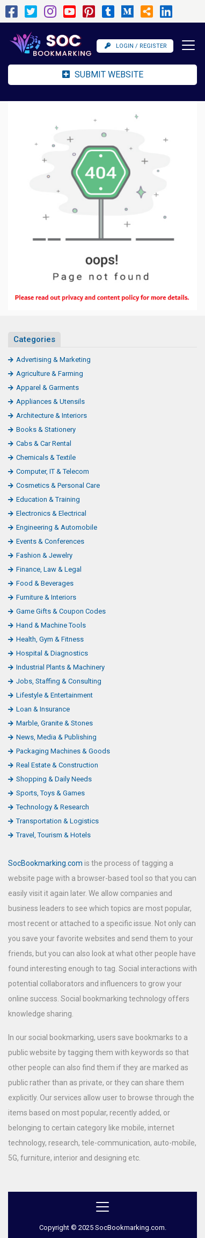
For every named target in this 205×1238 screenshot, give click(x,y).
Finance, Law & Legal (49, 569)
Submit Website (102, 74)
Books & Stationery (46, 429)
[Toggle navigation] (185, 45)
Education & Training (48, 499)
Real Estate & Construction (57, 765)
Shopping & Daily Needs (54, 779)
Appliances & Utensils (50, 401)
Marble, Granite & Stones (54, 723)
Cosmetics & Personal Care (58, 485)
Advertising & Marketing (53, 359)
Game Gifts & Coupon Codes (61, 611)
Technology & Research (52, 807)
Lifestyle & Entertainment (54, 695)
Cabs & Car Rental (43, 443)
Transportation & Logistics (57, 821)
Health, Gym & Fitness (50, 639)
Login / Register (136, 45)
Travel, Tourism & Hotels (53, 835)
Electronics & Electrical (51, 513)
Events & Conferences (50, 541)
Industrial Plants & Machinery (60, 667)
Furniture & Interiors (46, 597)
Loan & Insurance (43, 709)
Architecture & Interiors (51, 415)
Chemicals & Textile (46, 457)
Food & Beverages (45, 583)
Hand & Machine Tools (51, 625)
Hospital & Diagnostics (52, 653)
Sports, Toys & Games (50, 793)
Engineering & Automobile (56, 527)
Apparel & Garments (47, 387)
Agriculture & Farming (49, 373)
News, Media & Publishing (56, 737)
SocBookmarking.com (45, 863)
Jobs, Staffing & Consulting (58, 681)
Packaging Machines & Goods (63, 751)
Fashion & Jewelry (44, 555)
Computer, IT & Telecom (52, 471)
